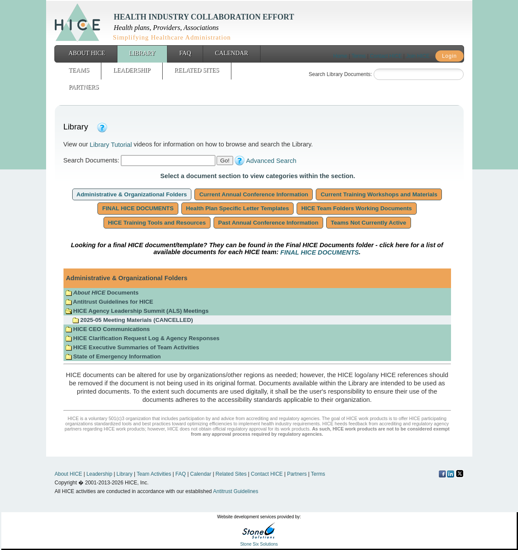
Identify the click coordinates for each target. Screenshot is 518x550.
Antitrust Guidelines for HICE (109, 301)
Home (340, 56)
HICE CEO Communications (107, 329)
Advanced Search (271, 160)
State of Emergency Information (114, 356)
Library (142, 53)
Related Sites (196, 70)
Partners (84, 87)
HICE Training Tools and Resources (157, 222)
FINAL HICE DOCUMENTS (137, 208)
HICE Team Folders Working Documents (357, 208)
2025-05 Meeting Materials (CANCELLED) (132, 320)
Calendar (231, 53)
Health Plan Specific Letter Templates (237, 208)
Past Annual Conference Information (268, 222)
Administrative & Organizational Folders (132, 194)
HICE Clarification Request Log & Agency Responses (142, 338)
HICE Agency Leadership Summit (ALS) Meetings (137, 311)
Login (449, 56)
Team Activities (154, 474)
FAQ (185, 53)
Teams (79, 70)
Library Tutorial (111, 144)
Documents (102, 292)
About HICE (87, 53)
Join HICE (418, 56)
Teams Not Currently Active (368, 222)
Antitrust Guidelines (235, 491)
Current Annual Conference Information (253, 194)
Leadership (131, 70)
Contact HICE (386, 56)
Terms (358, 56)
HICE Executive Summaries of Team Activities (132, 347)
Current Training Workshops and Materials (379, 194)
